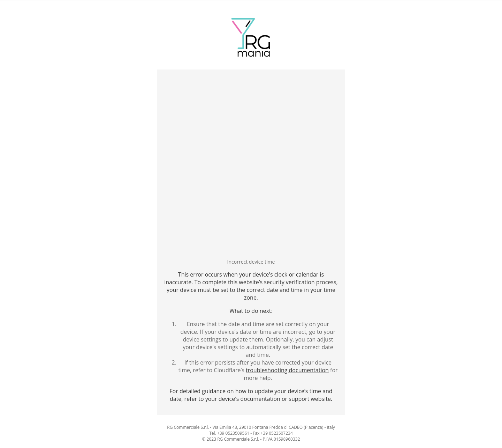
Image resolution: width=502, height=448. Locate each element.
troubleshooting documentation (287, 370)
